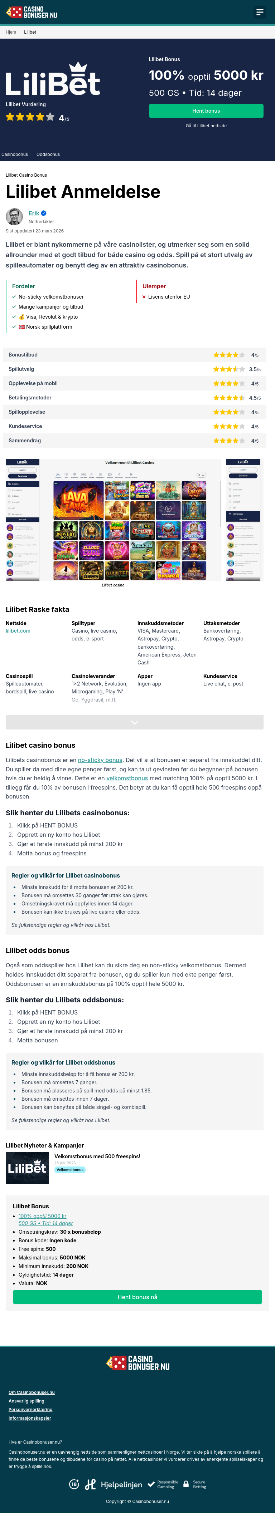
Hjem (11, 32)
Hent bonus (206, 111)
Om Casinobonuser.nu (32, 1392)
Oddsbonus (48, 154)
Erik (34, 213)
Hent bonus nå (137, 1297)
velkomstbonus (127, 778)
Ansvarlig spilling (26, 1401)
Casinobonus (14, 154)
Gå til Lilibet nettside (206, 125)
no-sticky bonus (100, 759)
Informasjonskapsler (30, 1418)
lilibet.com (18, 631)
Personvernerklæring (31, 1409)
